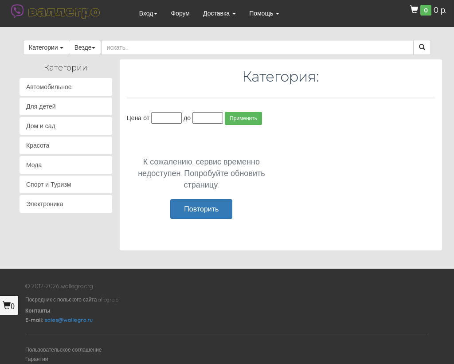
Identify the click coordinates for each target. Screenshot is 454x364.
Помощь (264, 13)
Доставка (219, 13)
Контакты (38, 310)
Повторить (201, 208)
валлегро (64, 11)
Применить (243, 118)
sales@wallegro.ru (68, 320)
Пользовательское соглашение (63, 349)
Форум (180, 13)
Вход (148, 13)
